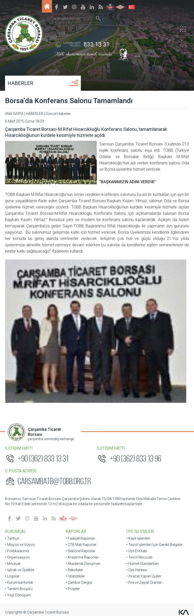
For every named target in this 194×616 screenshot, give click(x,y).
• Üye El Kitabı (136, 442)
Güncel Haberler (58, 114)
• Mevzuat (12, 454)
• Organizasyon (17, 448)
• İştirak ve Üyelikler (20, 461)
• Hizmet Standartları (142, 454)
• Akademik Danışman (83, 454)
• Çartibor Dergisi (79, 473)
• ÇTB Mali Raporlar (81, 436)
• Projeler (73, 480)
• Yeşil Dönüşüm (18, 486)
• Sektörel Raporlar (80, 442)
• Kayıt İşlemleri (138, 429)
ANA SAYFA (14, 114)
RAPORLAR (76, 422)
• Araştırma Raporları (82, 448)
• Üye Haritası (136, 461)
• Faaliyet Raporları (80, 429)
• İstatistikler (75, 467)
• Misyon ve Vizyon (20, 436)
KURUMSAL (15, 422)
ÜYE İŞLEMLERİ (140, 422)
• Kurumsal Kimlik (19, 473)
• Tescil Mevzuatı (139, 448)
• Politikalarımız (17, 442)
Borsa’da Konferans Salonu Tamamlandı (69, 101)
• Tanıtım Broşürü (19, 480)
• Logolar (12, 467)
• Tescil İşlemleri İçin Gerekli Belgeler (154, 436)
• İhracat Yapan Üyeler (143, 467)
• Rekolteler (74, 461)
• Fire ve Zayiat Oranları (144, 473)
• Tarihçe (12, 429)
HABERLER (20, 83)
